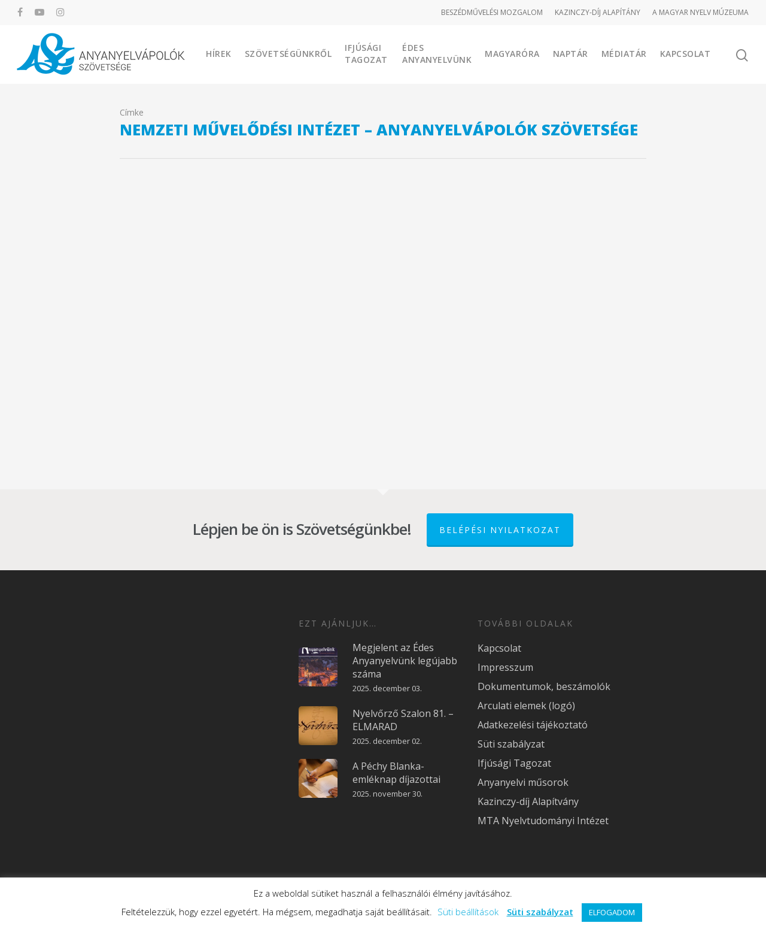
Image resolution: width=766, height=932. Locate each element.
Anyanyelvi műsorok (523, 782)
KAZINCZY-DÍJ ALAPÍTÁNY (597, 12)
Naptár (570, 53)
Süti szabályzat (511, 744)
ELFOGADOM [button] (612, 912)
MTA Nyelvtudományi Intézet (543, 820)
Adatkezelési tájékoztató (533, 724)
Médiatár (624, 53)
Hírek (219, 53)
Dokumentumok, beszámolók (544, 686)
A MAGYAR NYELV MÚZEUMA (700, 12)
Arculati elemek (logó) (526, 705)
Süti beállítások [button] (467, 912)
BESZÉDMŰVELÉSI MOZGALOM (492, 12)
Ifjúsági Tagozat (366, 53)
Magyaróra (512, 53)
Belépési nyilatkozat (500, 529)
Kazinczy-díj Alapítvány (528, 801)
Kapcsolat (685, 53)
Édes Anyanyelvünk (437, 53)
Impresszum (505, 667)
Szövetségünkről (288, 53)
